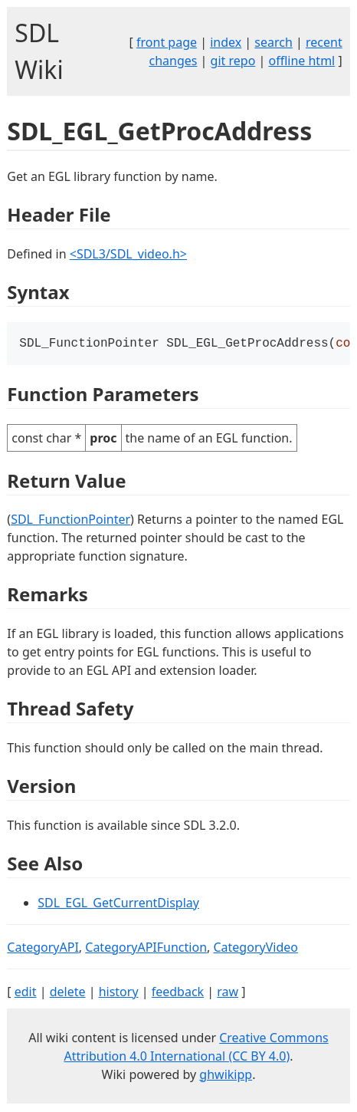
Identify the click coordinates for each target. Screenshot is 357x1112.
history (119, 993)
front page (166, 42)
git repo (233, 60)
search (273, 42)
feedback (178, 993)
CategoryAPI (43, 948)
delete (68, 993)
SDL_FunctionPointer (70, 520)
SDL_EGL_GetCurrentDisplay (118, 904)
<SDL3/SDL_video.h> (128, 253)
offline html (301, 60)
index (225, 42)
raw (227, 993)
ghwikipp (225, 1076)
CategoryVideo (255, 948)
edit (26, 993)
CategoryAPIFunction (146, 948)
